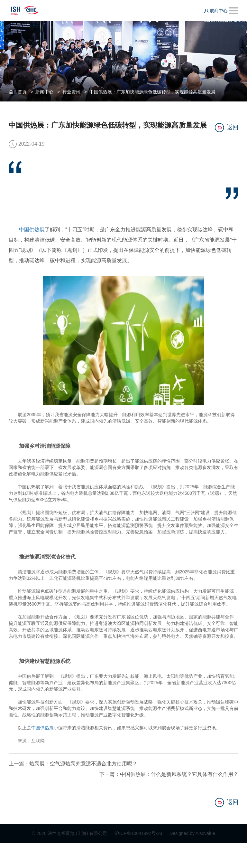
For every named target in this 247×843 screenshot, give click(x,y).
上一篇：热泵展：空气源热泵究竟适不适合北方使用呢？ (73, 763)
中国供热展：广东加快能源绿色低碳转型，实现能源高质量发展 (152, 91)
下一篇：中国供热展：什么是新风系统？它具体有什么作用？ (168, 774)
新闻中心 (44, 91)
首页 (22, 91)
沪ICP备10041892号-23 (138, 833)
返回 (226, 127)
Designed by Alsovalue (192, 833)
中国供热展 (32, 229)
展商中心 (216, 10)
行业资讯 (71, 91)
